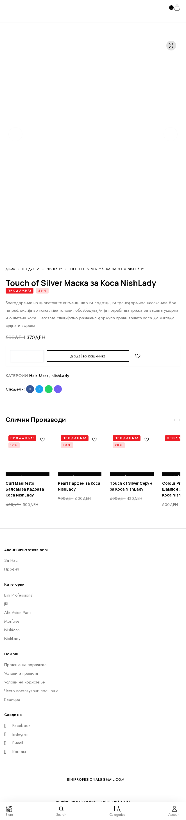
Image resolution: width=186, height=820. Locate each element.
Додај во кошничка (88, 356)
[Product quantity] (27, 356)
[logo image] (17, 7)
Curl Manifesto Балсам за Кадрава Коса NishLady (27, 489)
